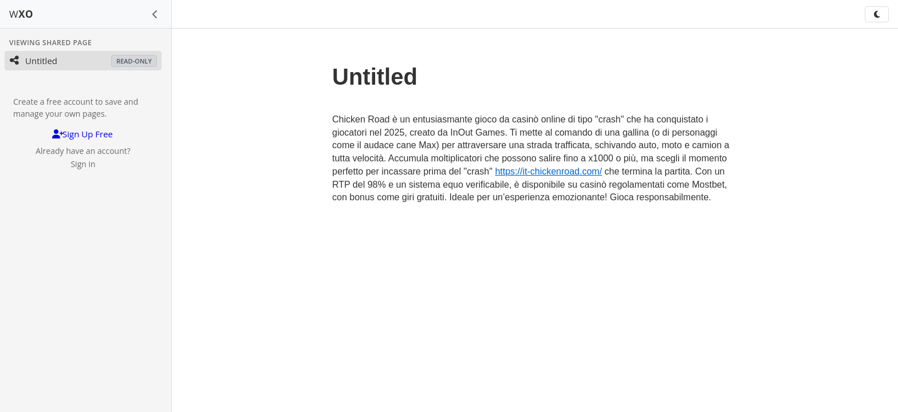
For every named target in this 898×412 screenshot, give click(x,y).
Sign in (82, 164)
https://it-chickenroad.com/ (548, 171)
